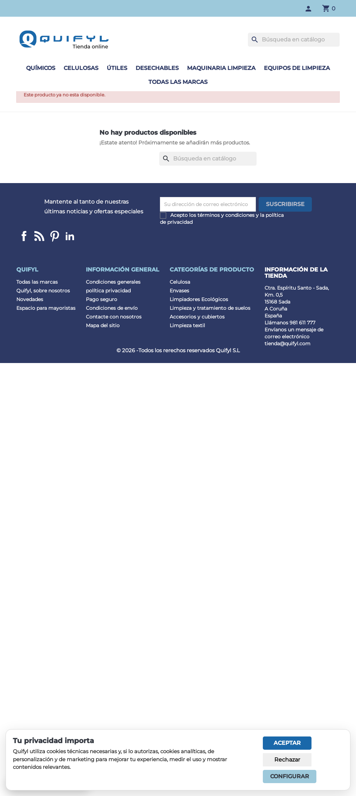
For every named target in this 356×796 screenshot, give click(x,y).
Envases (179, 290)
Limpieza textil (187, 325)
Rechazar (287, 759)
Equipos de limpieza (297, 68)
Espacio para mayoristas (45, 308)
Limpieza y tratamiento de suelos (210, 308)
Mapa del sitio (103, 325)
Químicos (40, 68)
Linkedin (39, 236)
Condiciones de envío (112, 308)
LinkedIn (70, 236)
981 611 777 (302, 323)
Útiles (117, 68)
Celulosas (81, 68)
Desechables (157, 68)
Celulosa (180, 282)
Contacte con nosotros (113, 317)
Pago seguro (101, 299)
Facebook (24, 236)
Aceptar (287, 743)
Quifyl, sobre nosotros (43, 290)
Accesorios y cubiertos (197, 317)
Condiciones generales (113, 282)
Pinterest (55, 236)
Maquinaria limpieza (221, 68)
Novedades (29, 299)
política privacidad (108, 290)
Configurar (289, 776)
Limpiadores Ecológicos (199, 299)
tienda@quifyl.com (287, 343)
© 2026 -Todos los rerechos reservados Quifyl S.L (178, 350)
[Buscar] (294, 40)
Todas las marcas (178, 82)
